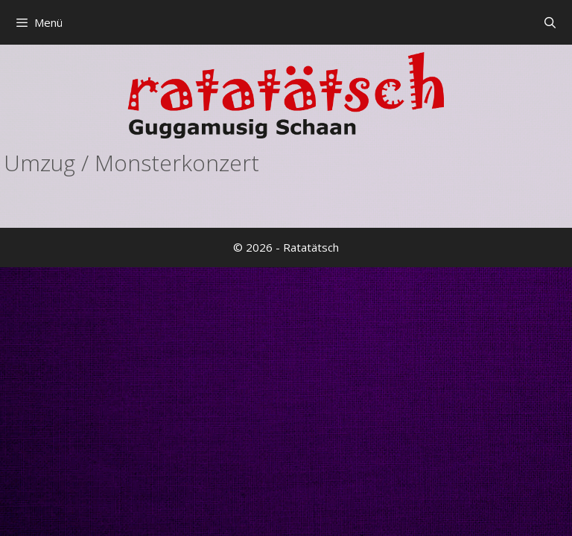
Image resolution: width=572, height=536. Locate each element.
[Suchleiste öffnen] (550, 22)
